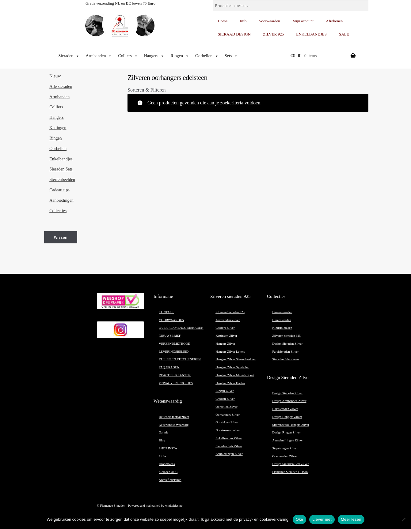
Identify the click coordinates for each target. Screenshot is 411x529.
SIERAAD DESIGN (234, 34)
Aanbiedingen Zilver (228, 454)
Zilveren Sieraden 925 (230, 312)
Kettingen (57, 128)
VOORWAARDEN (171, 320)
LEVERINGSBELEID (173, 351)
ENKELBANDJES (311, 34)
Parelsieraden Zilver (285, 351)
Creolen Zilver (224, 398)
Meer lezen (351, 519)
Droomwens (167, 464)
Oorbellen (207, 56)
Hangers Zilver (225, 343)
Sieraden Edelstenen (285, 359)
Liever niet (322, 519)
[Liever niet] (403, 519)
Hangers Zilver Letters (230, 351)
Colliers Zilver (224, 327)
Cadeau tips (59, 190)
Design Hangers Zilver (287, 416)
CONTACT (166, 312)
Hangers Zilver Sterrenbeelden (235, 359)
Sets (231, 56)
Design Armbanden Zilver (289, 401)
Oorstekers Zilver (226, 422)
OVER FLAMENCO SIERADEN (181, 327)
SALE (344, 34)
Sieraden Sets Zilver (228, 446)
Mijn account (303, 21)
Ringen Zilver (224, 390)
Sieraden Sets (61, 169)
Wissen (60, 237)
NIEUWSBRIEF (170, 335)
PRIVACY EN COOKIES (176, 383)
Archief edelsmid (170, 480)
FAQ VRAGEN (169, 367)
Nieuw (55, 76)
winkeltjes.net (174, 505)
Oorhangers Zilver (227, 414)
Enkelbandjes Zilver (228, 438)
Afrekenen (334, 21)
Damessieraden (282, 312)
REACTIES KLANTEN (175, 375)
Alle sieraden (60, 86)
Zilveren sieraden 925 (286, 335)
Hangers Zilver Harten (230, 383)
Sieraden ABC (168, 472)
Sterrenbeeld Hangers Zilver (290, 424)
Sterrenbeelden (62, 179)
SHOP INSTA (168, 448)
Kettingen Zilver (226, 335)
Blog (162, 440)
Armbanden (99, 56)
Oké (299, 519)
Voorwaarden (269, 21)
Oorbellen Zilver (226, 406)
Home (223, 21)
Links (162, 456)
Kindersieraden (282, 327)
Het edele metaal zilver (174, 416)
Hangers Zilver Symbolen (232, 367)
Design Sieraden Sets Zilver (290, 464)
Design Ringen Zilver (286, 432)
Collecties (58, 210)
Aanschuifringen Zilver (287, 440)
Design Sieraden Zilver (287, 343)
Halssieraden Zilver (285, 409)
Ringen (179, 56)
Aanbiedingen (61, 200)
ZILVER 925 (273, 34)
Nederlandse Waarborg (173, 424)
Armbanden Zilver (227, 320)
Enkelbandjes (60, 159)
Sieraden (68, 56)
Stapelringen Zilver (285, 448)
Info (243, 21)
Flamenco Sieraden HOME (290, 472)
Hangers (154, 56)
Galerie (163, 432)
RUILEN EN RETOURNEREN (180, 359)
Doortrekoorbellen (227, 430)
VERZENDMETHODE (174, 343)
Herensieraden (281, 320)
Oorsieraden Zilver (284, 456)
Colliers (128, 56)
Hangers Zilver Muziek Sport (234, 375)
